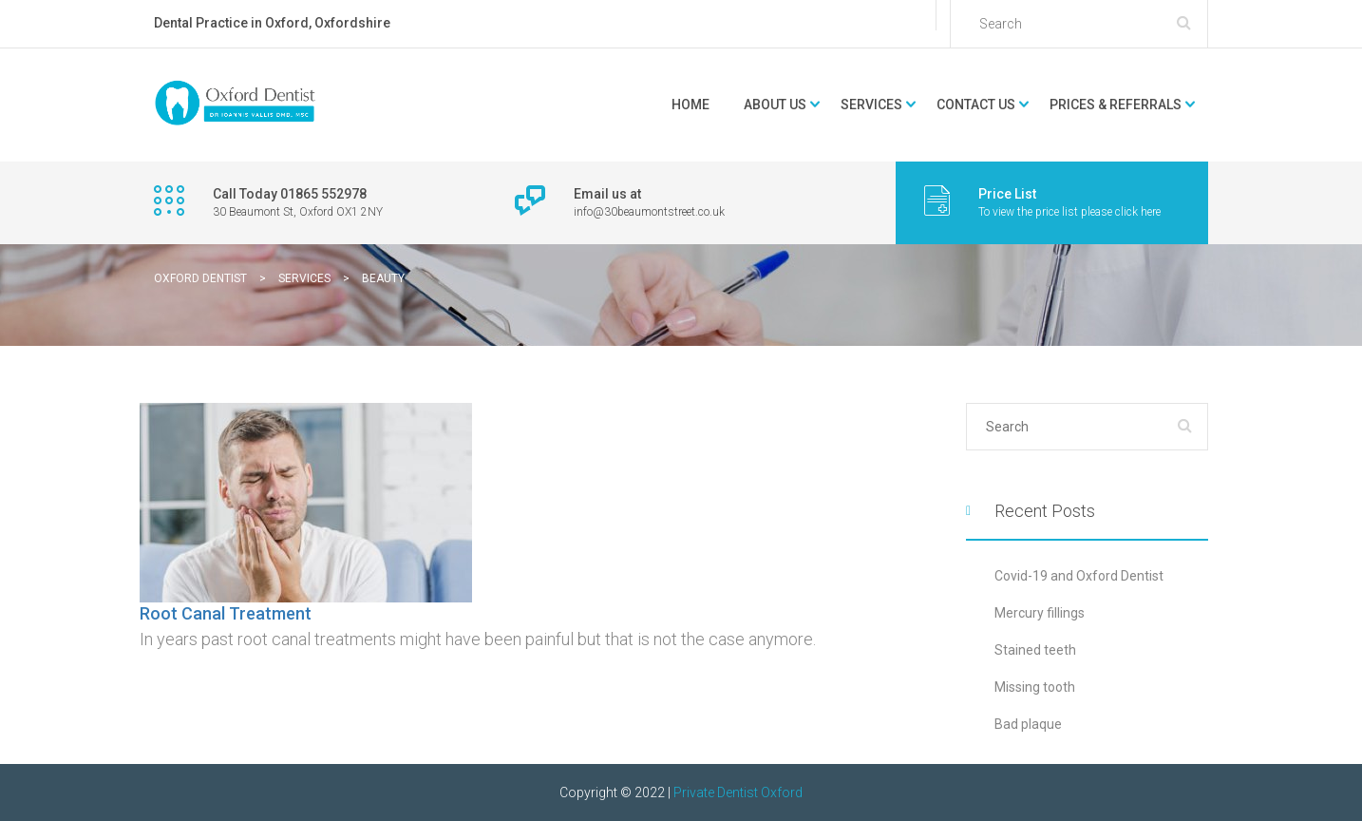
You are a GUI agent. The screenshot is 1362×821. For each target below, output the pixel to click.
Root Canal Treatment (226, 613)
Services (871, 104)
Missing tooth (1034, 687)
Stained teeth (1035, 650)
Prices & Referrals (1116, 104)
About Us (775, 104)
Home (690, 104)
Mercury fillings (1039, 613)
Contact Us (975, 104)
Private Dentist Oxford (738, 792)
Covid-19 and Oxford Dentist (1078, 575)
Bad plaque (1028, 724)
